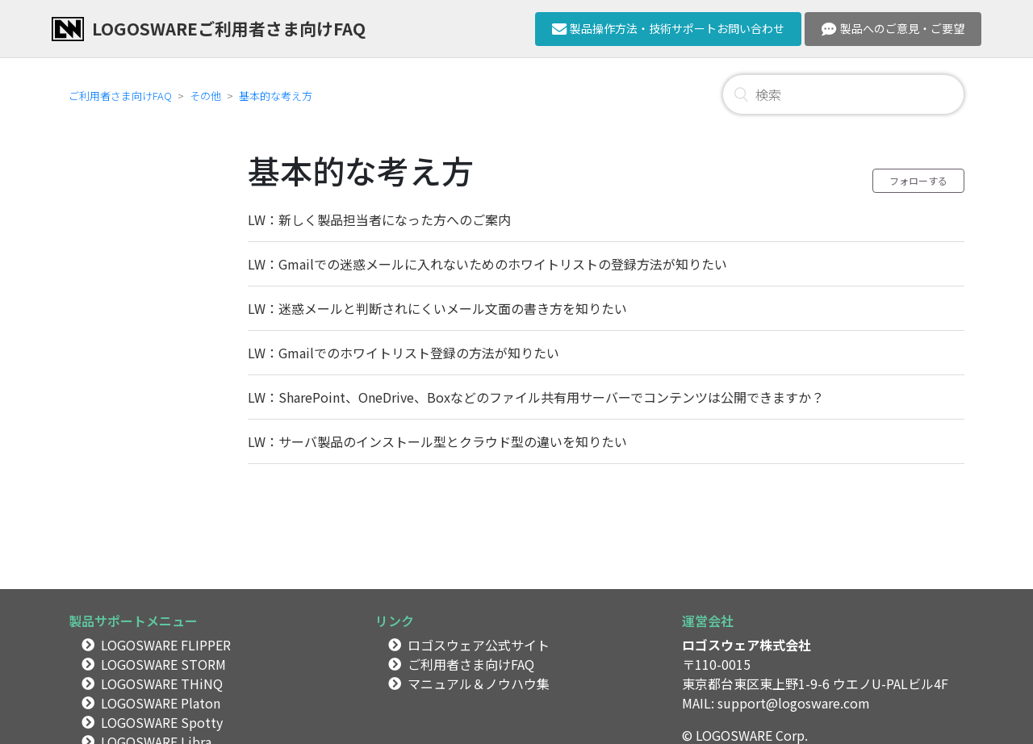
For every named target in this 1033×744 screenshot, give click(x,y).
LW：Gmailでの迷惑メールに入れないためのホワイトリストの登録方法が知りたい (487, 264)
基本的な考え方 (275, 95)
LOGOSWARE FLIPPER (166, 644)
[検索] (843, 94)
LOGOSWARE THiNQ (162, 683)
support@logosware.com (793, 703)
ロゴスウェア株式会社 (746, 644)
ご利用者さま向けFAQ (120, 95)
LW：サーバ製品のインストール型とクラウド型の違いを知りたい (437, 441)
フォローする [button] (918, 180)
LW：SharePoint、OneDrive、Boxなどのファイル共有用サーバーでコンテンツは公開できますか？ (536, 397)
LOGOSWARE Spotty (162, 722)
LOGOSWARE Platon (160, 703)
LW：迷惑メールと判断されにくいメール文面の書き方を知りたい (437, 308)
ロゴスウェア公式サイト (479, 644)
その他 (205, 95)
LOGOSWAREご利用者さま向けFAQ (229, 28)
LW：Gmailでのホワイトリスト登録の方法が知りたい (403, 352)
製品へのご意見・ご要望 (893, 28)
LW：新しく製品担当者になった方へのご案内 (379, 219)
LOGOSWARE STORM (163, 664)
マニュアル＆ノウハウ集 (479, 683)
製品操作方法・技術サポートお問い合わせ (668, 28)
